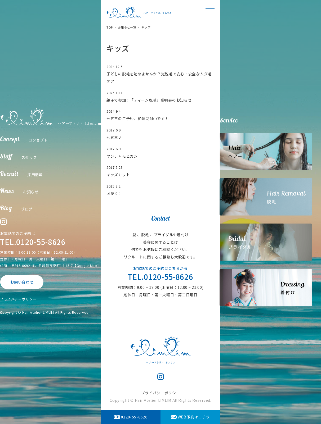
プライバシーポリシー (18, 299)
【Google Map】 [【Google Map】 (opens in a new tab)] (87, 265)
